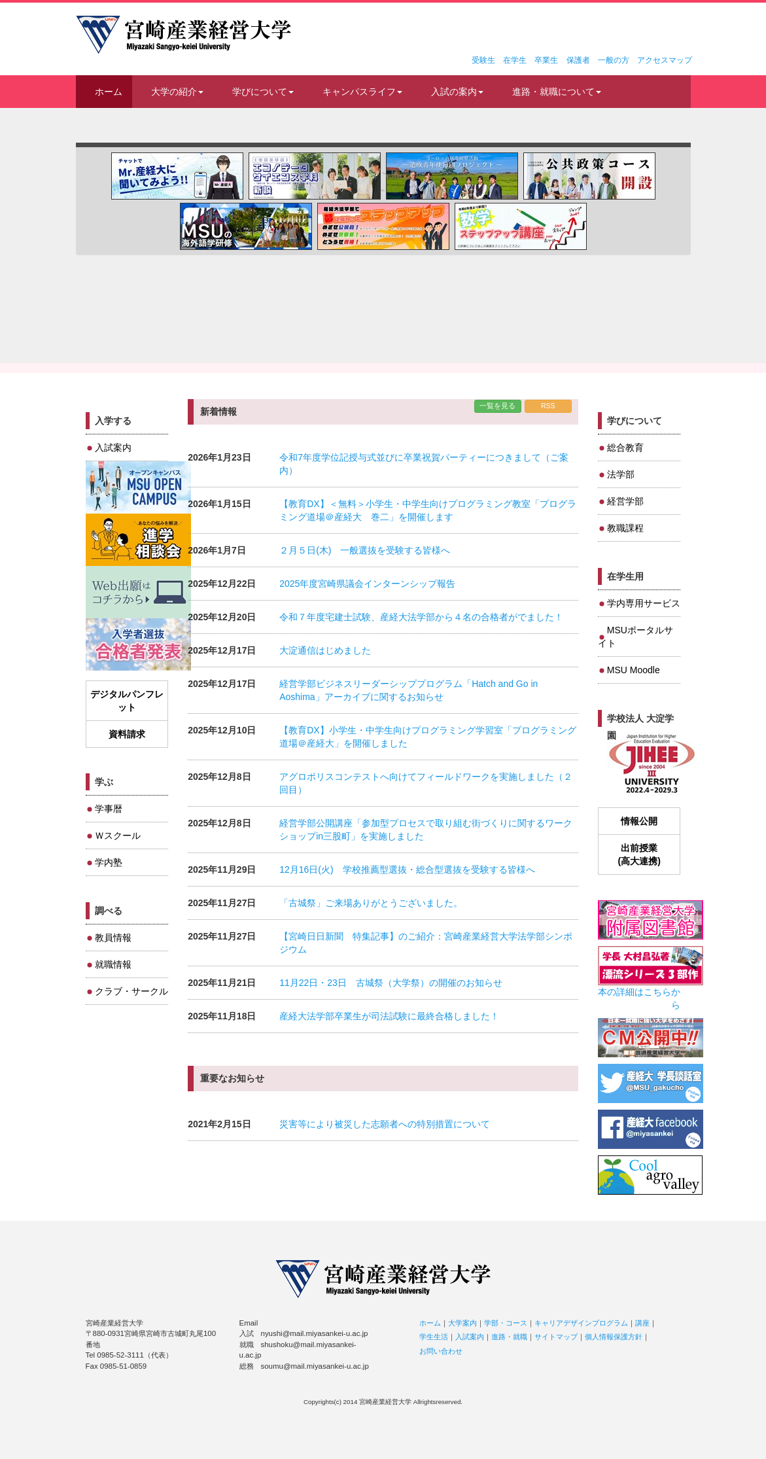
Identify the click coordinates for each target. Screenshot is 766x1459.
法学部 (621, 474)
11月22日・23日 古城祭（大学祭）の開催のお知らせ (390, 982)
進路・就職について (556, 91)
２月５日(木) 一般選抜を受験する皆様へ (364, 550)
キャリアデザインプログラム (581, 1323)
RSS (548, 406)
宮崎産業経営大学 (183, 35)
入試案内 (113, 447)
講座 (642, 1323)
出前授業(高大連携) (639, 854)
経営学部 (625, 501)
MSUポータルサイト (635, 636)
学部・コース (505, 1323)
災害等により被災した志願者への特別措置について (384, 1124)
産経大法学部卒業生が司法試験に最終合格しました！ (389, 1016)
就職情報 (113, 964)
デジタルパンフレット (127, 700)
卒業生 (546, 60)
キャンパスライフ (362, 91)
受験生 (483, 60)
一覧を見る (497, 406)
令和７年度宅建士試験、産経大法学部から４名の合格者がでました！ (421, 617)
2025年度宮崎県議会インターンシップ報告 (367, 583)
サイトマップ (556, 1337)
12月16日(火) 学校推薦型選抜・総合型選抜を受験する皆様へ (406, 869)
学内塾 (108, 862)
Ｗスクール (118, 835)
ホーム (108, 91)
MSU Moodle (633, 670)
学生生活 (433, 1337)
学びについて (263, 91)
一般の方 (613, 60)
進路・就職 (509, 1337)
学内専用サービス (643, 603)
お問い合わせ (440, 1351)
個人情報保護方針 (613, 1337)
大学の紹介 (177, 91)
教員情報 (113, 937)
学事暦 (108, 808)
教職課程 (625, 528)
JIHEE (650, 764)
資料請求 (127, 734)
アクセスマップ (664, 60)
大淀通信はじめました (325, 650)
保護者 (578, 60)
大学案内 (462, 1323)
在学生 (515, 60)
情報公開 (639, 821)
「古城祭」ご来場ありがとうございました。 (370, 903)
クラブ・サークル (131, 991)
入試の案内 (457, 91)
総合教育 (625, 447)
